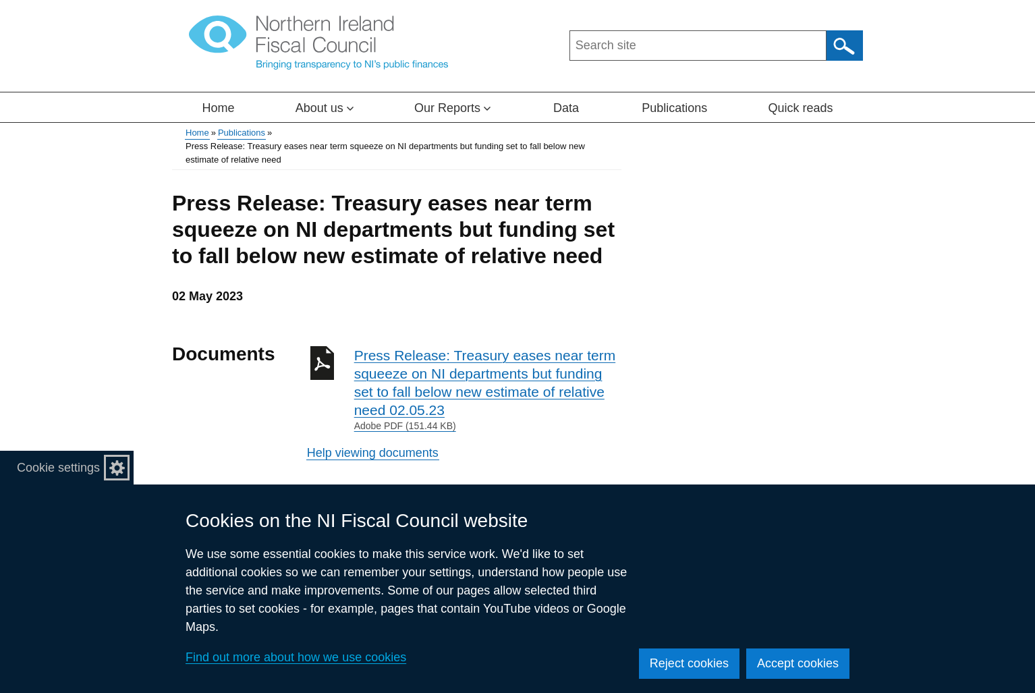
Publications (674, 108)
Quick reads (800, 108)
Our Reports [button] (452, 108)
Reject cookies (689, 663)
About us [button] (325, 108)
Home (218, 108)
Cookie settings (58, 467)
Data (566, 108)
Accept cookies (798, 663)
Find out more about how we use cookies (296, 657)
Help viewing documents (373, 453)
